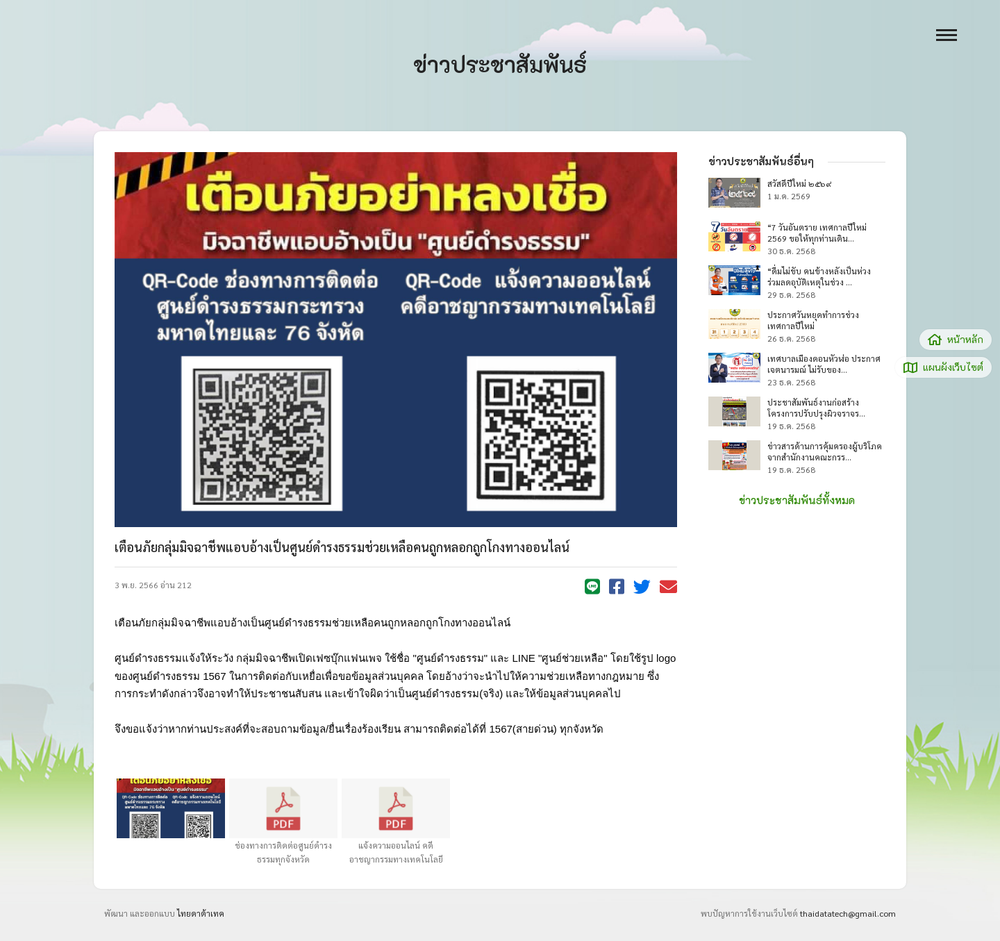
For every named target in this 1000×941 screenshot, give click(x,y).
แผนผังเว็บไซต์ (943, 367)
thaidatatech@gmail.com (848, 913)
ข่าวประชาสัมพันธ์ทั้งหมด (797, 500)
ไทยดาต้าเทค (200, 913)
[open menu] (946, 35)
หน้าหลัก (955, 339)
